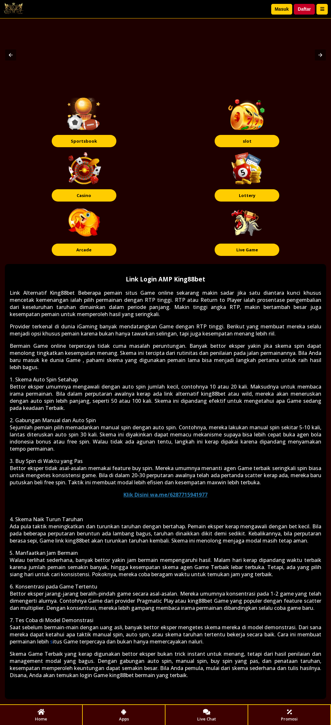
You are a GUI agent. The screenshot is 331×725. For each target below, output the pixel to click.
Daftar (304, 9)
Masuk (282, 9)
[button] (10, 54)
